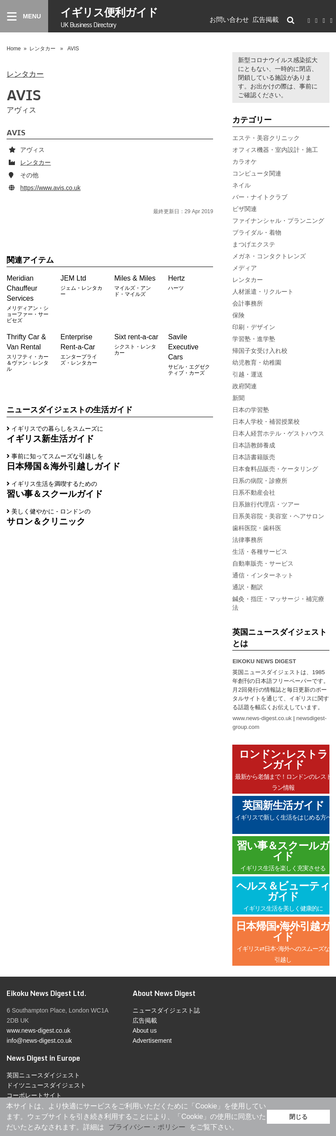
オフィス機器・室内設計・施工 (275, 149)
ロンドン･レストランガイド (283, 770)
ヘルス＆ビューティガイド (283, 896)
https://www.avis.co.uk (50, 187)
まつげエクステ (253, 244)
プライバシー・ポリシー (147, 1127)
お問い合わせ (229, 19)
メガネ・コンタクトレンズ (269, 256)
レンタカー (42, 49)
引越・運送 (247, 374)
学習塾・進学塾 (253, 338)
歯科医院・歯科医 (256, 527)
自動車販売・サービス (263, 563)
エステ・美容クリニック (266, 137)
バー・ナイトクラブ (259, 196)
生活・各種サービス (259, 551)
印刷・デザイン (253, 327)
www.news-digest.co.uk (261, 718)
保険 (238, 315)
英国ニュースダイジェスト (43, 1075)
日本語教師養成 (253, 445)
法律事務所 (247, 539)
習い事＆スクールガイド (283, 856)
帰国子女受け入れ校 (259, 350)
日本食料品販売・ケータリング (275, 468)
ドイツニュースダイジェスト (46, 1085)
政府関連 (244, 386)
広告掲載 (265, 19)
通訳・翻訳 (247, 587)
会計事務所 (247, 303)
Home (14, 49)
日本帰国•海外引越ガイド (283, 942)
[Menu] (24, 16)
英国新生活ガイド (283, 815)
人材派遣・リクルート (263, 291)
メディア (244, 267)
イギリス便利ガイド (109, 16)
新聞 (238, 397)
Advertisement (152, 1040)
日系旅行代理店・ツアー (266, 504)
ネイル (241, 185)
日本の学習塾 (250, 409)
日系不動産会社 (253, 492)
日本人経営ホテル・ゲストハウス (278, 433)
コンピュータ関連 (256, 173)
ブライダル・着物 (256, 232)
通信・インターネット (263, 575)
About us (145, 1030)
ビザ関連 (244, 208)
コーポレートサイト (34, 1095)
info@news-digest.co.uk (39, 1040)
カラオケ (244, 161)
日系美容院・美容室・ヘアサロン (278, 516)
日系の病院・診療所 (259, 480)
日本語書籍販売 (253, 457)
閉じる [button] (298, 1116)
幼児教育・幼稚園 (256, 362)
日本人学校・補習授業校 (266, 421)
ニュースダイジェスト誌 (166, 1010)
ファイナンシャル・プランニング (278, 220)
